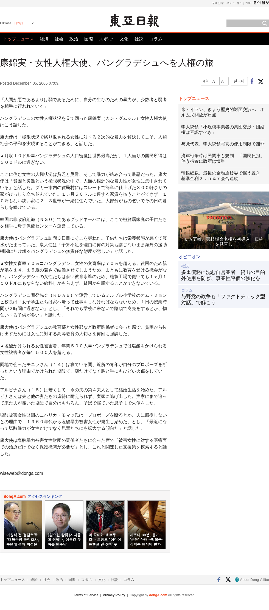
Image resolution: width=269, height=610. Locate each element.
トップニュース (18, 39)
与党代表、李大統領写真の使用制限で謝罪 (223, 144)
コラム (155, 39)
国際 (88, 39)
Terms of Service (86, 595)
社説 (138, 39)
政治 (73, 39)
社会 (59, 39)
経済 (44, 39)
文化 (124, 39)
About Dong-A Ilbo (252, 580)
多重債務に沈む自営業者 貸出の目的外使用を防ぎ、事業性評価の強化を (223, 275)
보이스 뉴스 (234, 3)
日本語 (18, 23)
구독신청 (218, 3)
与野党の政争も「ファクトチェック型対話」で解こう (223, 299)
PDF (248, 3)
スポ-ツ (106, 39)
